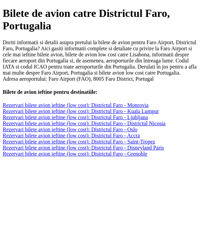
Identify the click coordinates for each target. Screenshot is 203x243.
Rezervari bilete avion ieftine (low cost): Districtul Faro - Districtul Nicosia (84, 123)
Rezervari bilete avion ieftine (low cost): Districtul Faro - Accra (71, 135)
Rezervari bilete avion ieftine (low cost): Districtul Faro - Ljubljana (75, 117)
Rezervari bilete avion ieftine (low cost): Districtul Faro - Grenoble (75, 154)
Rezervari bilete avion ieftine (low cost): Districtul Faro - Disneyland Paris (83, 148)
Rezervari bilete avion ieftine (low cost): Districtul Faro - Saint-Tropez (79, 141)
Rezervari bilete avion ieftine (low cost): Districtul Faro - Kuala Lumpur (81, 111)
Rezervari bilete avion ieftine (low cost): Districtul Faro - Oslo (70, 129)
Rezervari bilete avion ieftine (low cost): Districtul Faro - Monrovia (75, 105)
